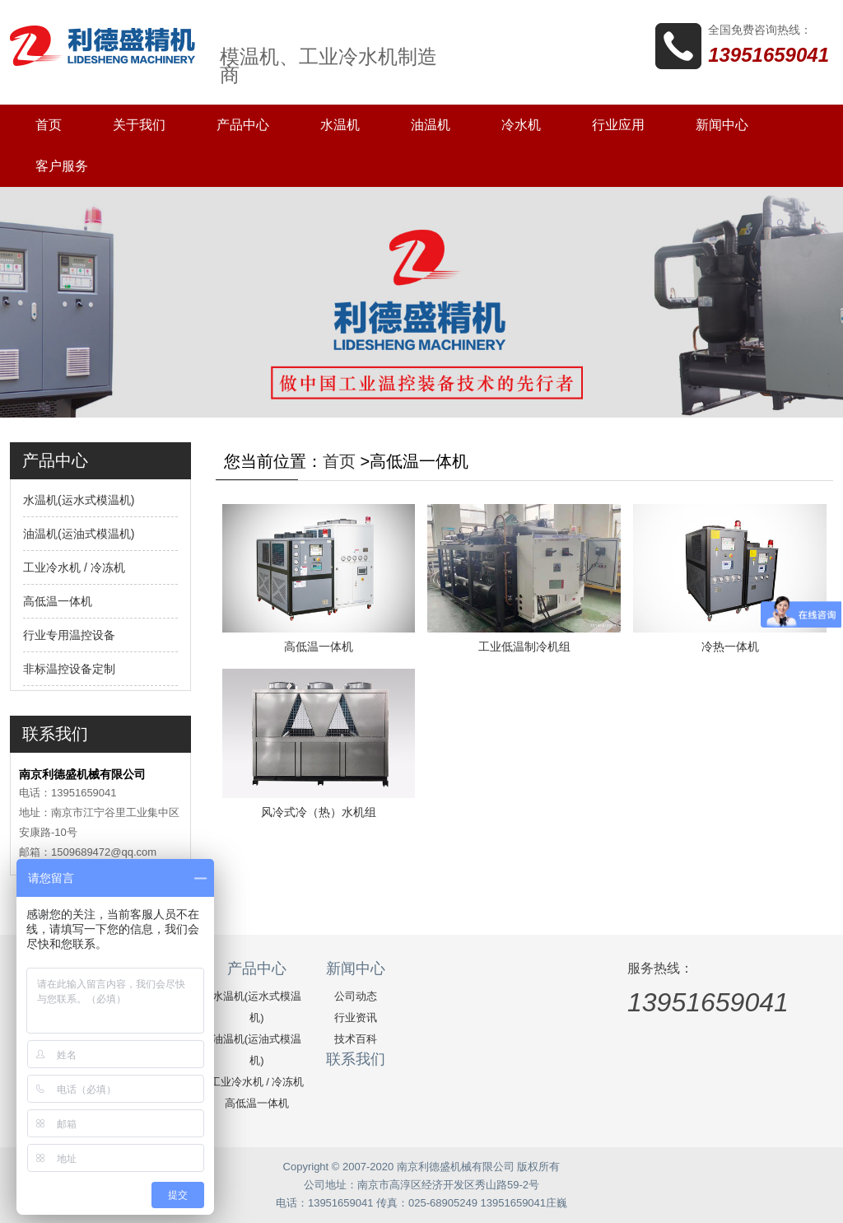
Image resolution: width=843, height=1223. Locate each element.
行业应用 (618, 125)
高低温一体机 (57, 601)
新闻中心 (722, 125)
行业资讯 (355, 1017)
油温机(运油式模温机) (78, 533)
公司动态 (355, 996)
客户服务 (61, 166)
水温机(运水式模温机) (78, 499)
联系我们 (355, 1059)
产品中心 (243, 125)
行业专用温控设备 (69, 635)
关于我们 (139, 125)
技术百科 (355, 1039)
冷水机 (521, 125)
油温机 (430, 125)
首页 (48, 125)
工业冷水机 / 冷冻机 (74, 567)
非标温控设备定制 (69, 668)
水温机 (340, 125)
